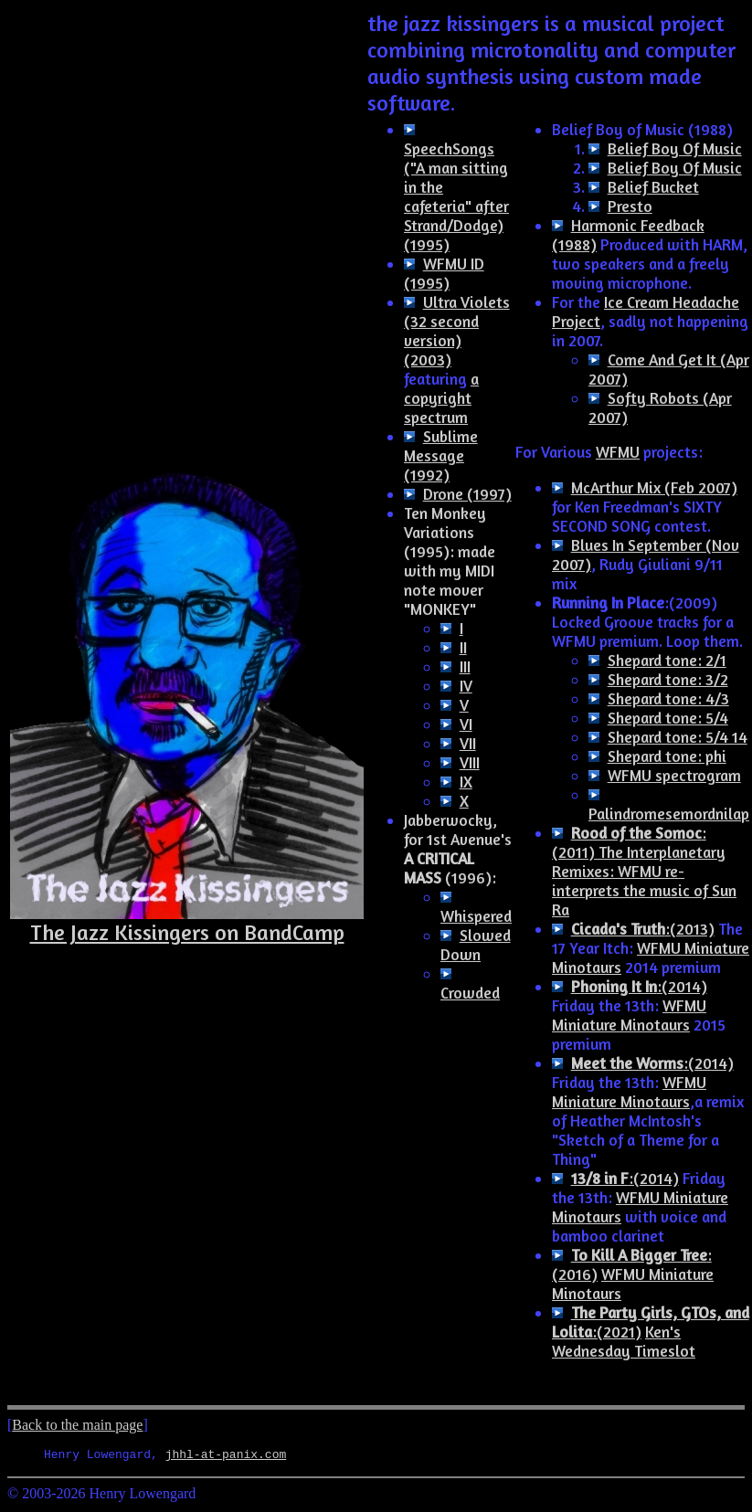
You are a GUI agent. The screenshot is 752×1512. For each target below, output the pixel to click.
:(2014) (639, 986)
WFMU (618, 451)
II (463, 647)
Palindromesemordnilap (668, 813)
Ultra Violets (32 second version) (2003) (457, 330)
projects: (671, 451)
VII (468, 743)
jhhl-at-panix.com (226, 1456)
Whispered (476, 915)
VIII (470, 762)
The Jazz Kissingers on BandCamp (187, 932)
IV (466, 685)
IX (466, 781)
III (465, 666)
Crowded (470, 992)
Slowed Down (475, 944)
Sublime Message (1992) (441, 455)
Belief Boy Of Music (675, 148)
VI (466, 724)
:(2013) (643, 928)
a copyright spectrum (441, 398)
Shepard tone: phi (667, 756)
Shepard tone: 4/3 (668, 698)
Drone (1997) (467, 493)
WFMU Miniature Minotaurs (629, 1015)
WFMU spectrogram (674, 775)
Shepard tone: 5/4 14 (677, 736)
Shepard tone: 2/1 (667, 660)
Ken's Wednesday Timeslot (623, 1341)
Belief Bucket (653, 186)
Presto (630, 206)
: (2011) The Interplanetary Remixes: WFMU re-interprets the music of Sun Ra (644, 871)
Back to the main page (77, 1425)
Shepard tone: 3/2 (668, 679)
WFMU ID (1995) (444, 273)
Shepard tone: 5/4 (668, 717)
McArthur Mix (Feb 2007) (654, 487)
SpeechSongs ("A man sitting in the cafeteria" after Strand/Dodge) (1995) (456, 196)
